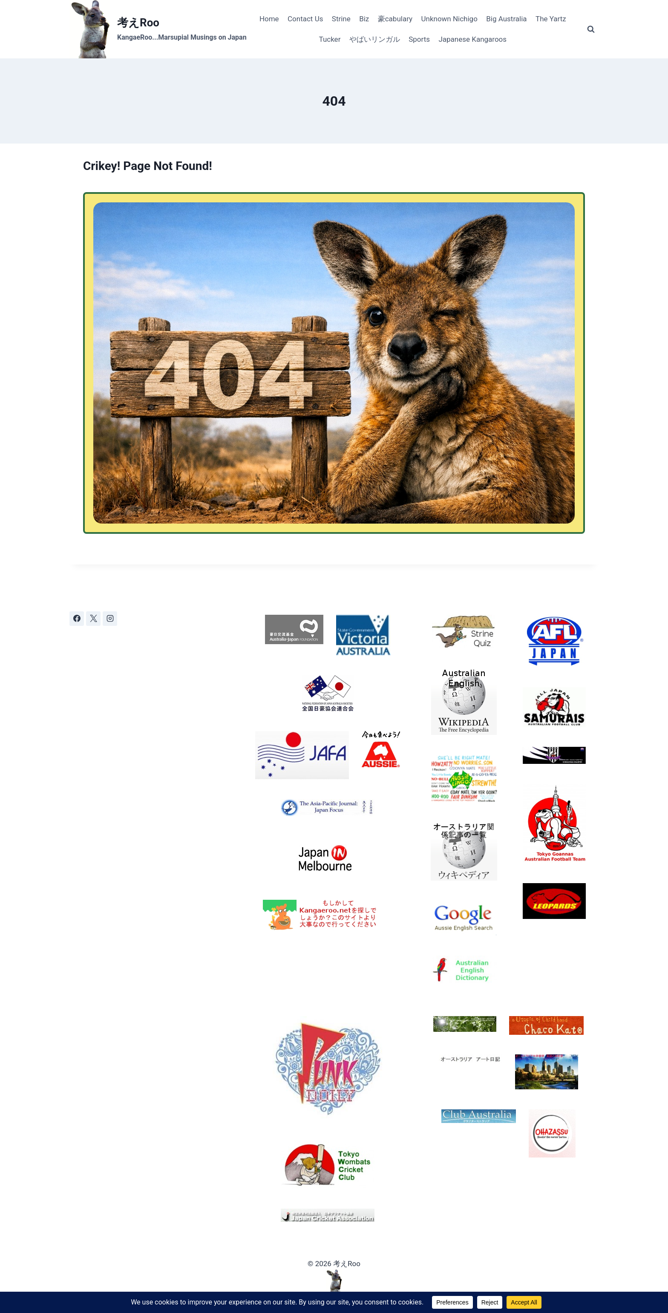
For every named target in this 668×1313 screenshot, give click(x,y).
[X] (93, 618)
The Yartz (551, 18)
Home (269, 18)
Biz (364, 18)
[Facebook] (76, 618)
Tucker (330, 39)
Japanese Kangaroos (472, 39)
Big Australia (506, 18)
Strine (341, 18)
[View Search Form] (591, 29)
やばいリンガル (374, 39)
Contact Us (305, 18)
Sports (419, 39)
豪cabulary (395, 18)
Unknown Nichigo (449, 18)
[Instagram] (110, 618)
